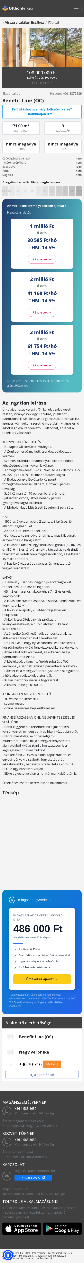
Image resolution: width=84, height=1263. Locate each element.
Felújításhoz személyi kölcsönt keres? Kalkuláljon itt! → (42, 111)
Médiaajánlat (26, 1255)
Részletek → (42, 259)
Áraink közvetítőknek (18, 1152)
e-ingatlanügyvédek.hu (35, 900)
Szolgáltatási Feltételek (59, 1253)
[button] (8, 1255)
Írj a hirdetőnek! (42, 1075)
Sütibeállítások (44, 1258)
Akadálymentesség (12, 1258)
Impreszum (38, 1253)
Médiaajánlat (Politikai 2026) (50, 1255)
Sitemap (29, 1258)
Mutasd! (52, 1064)
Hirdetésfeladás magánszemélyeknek (29, 1126)
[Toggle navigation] (76, 8)
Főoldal (53, 22)
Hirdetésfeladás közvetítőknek (24, 1157)
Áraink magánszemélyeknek (23, 1121)
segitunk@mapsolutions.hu (34, 1171)
